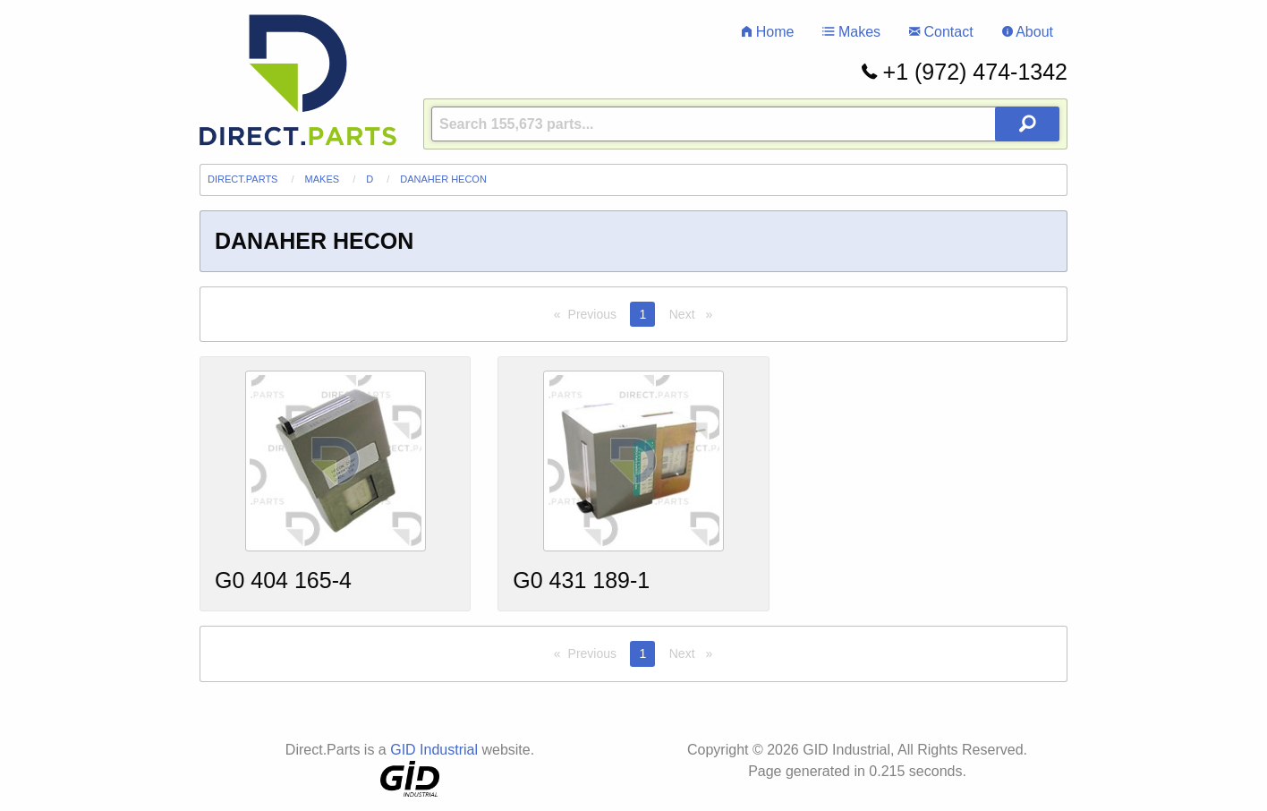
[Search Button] (1027, 124)
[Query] (745, 124)
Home (768, 31)
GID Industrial (434, 749)
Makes (851, 31)
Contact (941, 31)
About (1027, 31)
